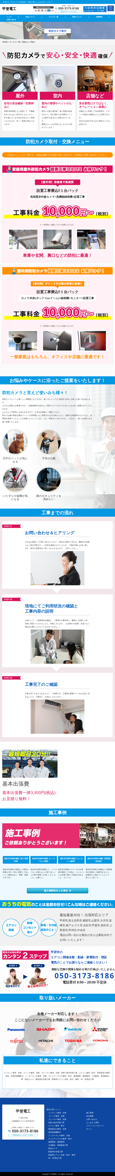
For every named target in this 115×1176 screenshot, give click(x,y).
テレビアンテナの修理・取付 (60, 1138)
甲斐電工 (54, 1174)
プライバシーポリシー (95, 1125)
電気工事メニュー (53, 1109)
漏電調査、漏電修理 (56, 1142)
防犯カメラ (52, 1148)
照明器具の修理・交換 (57, 1129)
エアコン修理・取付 (56, 1125)
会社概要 (89, 1116)
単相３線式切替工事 (56, 1122)
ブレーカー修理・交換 (57, 1119)
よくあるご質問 (92, 1122)
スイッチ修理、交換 (56, 1116)
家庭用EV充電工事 (55, 1151)
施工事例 (89, 1112)
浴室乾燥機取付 (54, 1132)
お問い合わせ (91, 1119)
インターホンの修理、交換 (59, 1135)
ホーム (89, 1129)
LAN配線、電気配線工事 (58, 1145)
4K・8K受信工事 (55, 1158)
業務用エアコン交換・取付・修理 (61, 1155)
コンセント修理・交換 (57, 1112)
